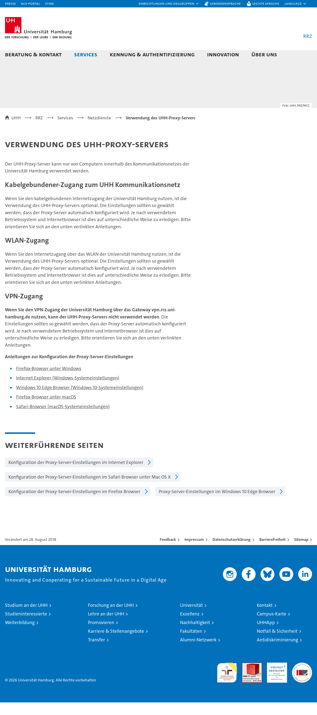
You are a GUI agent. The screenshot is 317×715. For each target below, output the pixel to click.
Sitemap (301, 552)
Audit (246, 677)
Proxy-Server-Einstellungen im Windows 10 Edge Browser (217, 504)
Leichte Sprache (265, 3)
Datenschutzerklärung (231, 552)
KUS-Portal (30, 3)
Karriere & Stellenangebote (116, 644)
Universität (191, 618)
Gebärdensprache (225, 3)
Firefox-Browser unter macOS (46, 409)
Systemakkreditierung (302, 677)
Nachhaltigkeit (195, 635)
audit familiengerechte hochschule (227, 683)
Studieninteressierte (26, 626)
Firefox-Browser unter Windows (48, 381)
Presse (10, 3)
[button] (169, 3)
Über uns (264, 54)
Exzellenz (190, 626)
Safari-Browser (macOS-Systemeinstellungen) (63, 419)
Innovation (223, 54)
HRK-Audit (276, 677)
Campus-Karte (271, 626)
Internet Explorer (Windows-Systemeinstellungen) (67, 390)
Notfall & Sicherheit (277, 644)
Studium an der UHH (26, 618)
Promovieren (101, 635)
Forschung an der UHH (111, 618)
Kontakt (265, 618)
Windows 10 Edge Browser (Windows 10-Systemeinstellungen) (79, 400)
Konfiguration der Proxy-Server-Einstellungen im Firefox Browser (74, 504)
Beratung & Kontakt (33, 54)
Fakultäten (191, 644)
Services (85, 54)
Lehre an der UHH (106, 626)
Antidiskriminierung (277, 652)
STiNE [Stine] (49, 3)
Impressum (194, 552)
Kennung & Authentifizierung (152, 54)
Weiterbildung (20, 635)
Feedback (168, 552)
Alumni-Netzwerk (198, 652)
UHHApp (266, 635)
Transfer (96, 652)
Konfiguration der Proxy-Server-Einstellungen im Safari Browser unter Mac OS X (89, 489)
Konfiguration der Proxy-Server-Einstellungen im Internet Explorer (75, 475)
